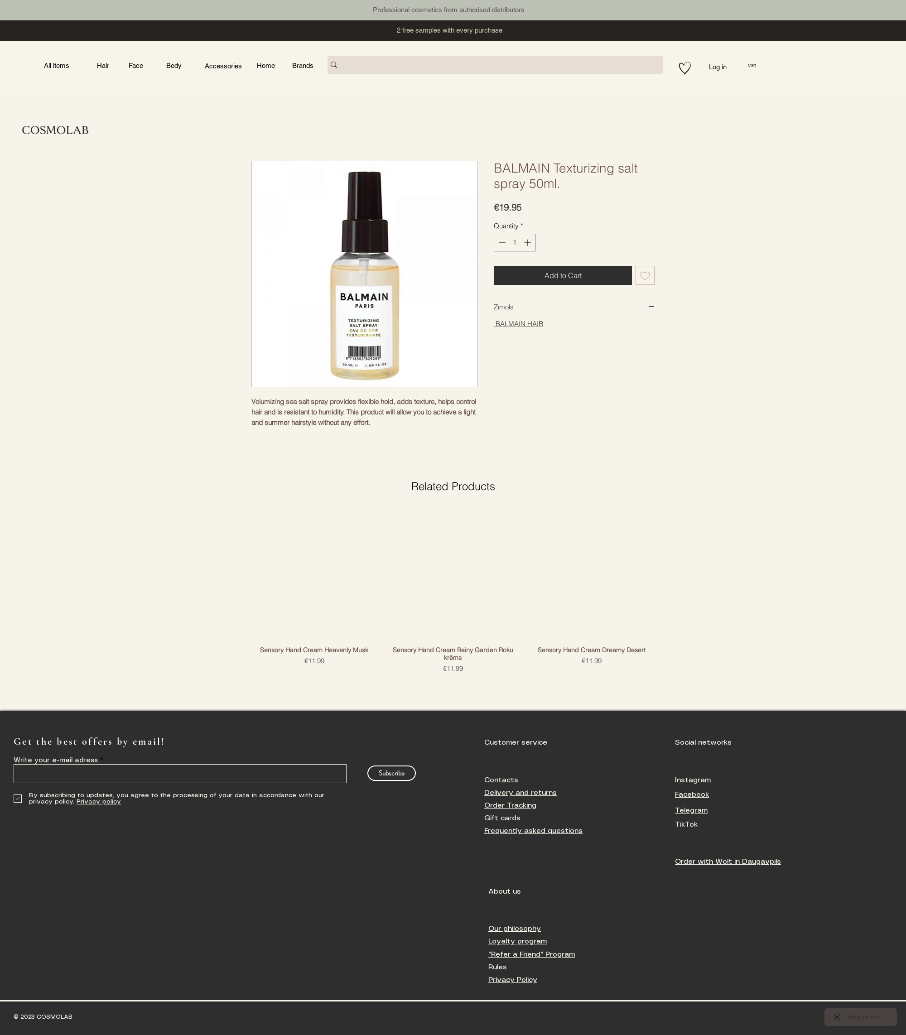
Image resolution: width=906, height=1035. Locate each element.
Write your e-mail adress (56, 760)
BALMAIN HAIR (518, 323)
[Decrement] (501, 242)
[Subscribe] (391, 773)
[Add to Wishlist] (645, 275)
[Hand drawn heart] (685, 68)
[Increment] (528, 242)
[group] (453, 592)
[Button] (200, 9)
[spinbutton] (514, 242)
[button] (766, 65)
